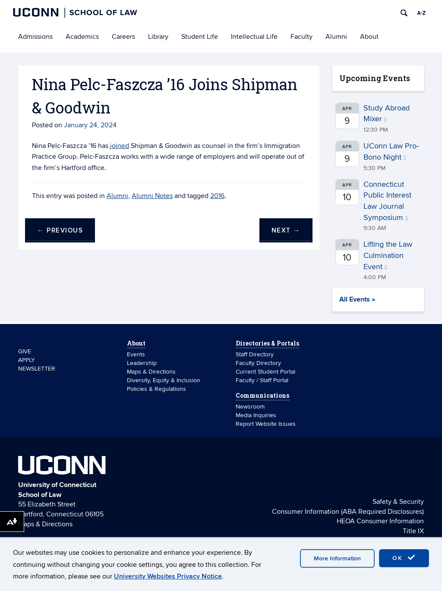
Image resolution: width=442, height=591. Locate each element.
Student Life (199, 36)
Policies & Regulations (156, 389)
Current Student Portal (265, 371)
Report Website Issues (266, 424)
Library (158, 36)
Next (286, 230)
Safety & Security (398, 501)
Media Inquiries (256, 415)
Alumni (336, 36)
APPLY (26, 360)
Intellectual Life (254, 36)
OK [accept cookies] (404, 558)
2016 (217, 196)
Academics (82, 36)
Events (136, 354)
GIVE (24, 351)
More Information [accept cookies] (337, 558)
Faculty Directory (258, 363)
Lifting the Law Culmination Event (387, 255)
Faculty (301, 36)
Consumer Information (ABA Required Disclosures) (348, 511)
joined (119, 145)
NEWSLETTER (36, 368)
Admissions (35, 36)
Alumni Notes (152, 196)
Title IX (413, 531)
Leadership (142, 363)
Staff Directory (255, 354)
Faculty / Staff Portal (262, 380)
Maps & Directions (151, 371)
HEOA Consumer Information (380, 521)
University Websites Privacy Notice (168, 576)
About (369, 36)
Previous (60, 230)
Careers (123, 36)
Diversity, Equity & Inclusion (163, 380)
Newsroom (251, 406)
